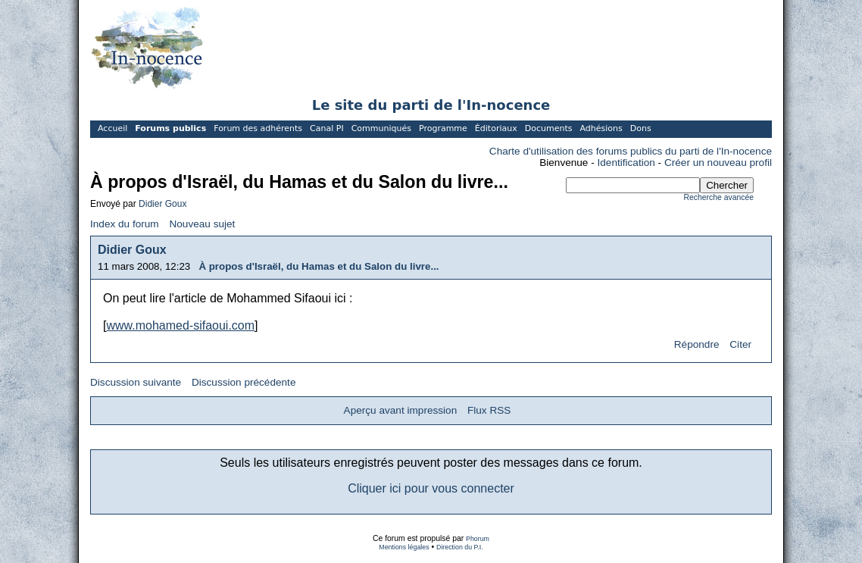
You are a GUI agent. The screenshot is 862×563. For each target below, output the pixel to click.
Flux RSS (489, 410)
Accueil (112, 128)
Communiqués (381, 128)
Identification (626, 162)
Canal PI (327, 128)
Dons (640, 128)
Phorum (477, 539)
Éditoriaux (496, 128)
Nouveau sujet (202, 224)
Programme (443, 128)
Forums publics (170, 128)
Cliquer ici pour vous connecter (431, 488)
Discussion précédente (244, 382)
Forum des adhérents (258, 128)
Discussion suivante (135, 382)
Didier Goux (162, 204)
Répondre (697, 344)
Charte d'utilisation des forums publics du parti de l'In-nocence (630, 151)
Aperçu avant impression (401, 410)
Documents (549, 128)
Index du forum (124, 224)
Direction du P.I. (459, 547)
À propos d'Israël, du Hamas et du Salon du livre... (318, 266)
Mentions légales (404, 547)
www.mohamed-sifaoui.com (180, 325)
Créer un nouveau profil (718, 162)
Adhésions (600, 128)
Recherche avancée (719, 197)
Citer (740, 344)
